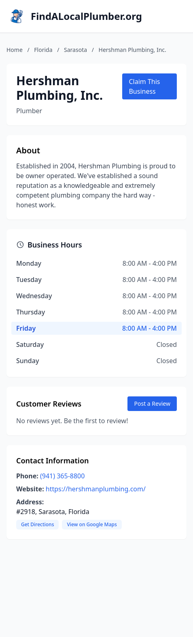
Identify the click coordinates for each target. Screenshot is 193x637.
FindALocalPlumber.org (86, 16)
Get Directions (37, 524)
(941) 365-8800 (62, 475)
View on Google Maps (92, 524)
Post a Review (152, 403)
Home (14, 50)
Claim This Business (144, 86)
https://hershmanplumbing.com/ (96, 488)
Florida (43, 50)
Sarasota (75, 50)
